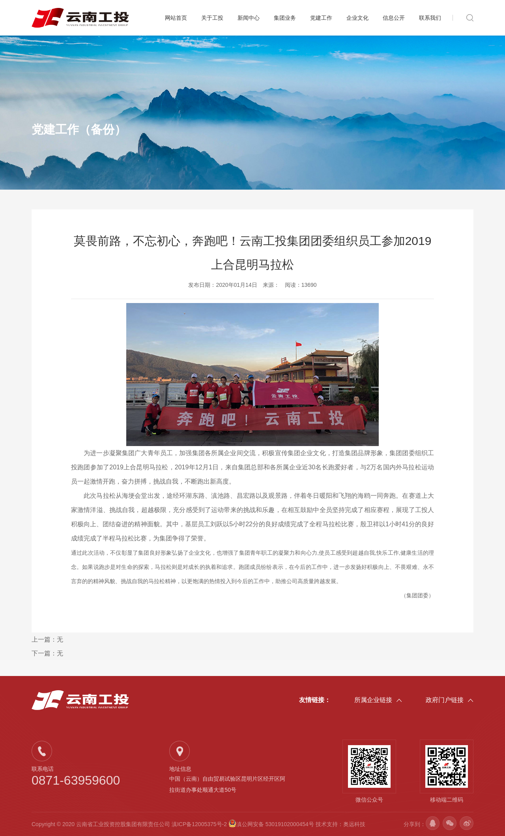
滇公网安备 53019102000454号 (272, 824)
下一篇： (47, 653)
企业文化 (357, 18)
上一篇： (47, 639)
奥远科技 (354, 824)
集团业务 (285, 18)
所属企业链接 (378, 700)
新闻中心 (249, 18)
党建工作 (321, 18)
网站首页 (176, 18)
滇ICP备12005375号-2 (199, 824)
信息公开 (394, 18)
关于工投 (212, 18)
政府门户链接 (449, 700)
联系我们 (430, 18)
